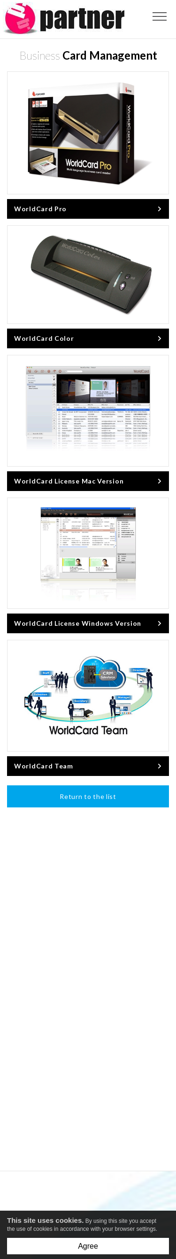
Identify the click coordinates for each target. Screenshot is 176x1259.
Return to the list (88, 796)
